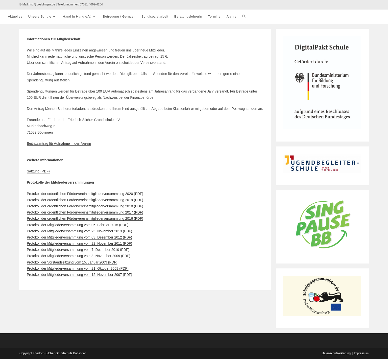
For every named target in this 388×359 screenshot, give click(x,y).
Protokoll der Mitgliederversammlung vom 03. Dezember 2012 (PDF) (79, 237)
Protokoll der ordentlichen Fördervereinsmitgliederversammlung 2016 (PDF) (85, 218)
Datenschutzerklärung (336, 353)
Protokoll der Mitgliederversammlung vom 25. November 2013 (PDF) (79, 231)
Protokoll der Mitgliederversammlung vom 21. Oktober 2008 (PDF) (77, 268)
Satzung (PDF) (38, 171)
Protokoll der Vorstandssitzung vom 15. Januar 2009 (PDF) (72, 262)
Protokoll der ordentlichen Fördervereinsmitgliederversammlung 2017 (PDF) (85, 212)
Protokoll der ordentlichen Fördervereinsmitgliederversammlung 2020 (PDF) (85, 194)
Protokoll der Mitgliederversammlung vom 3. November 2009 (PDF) (78, 256)
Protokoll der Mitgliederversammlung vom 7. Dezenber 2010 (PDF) (78, 250)
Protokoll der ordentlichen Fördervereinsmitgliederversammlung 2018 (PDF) (85, 206)
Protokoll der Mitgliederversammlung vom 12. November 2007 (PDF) (79, 275)
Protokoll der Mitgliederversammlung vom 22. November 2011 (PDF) (79, 243)
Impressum (361, 353)
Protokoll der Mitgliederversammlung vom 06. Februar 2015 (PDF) (77, 225)
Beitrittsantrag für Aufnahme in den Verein (59, 143)
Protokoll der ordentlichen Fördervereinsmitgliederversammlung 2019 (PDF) (85, 200)
